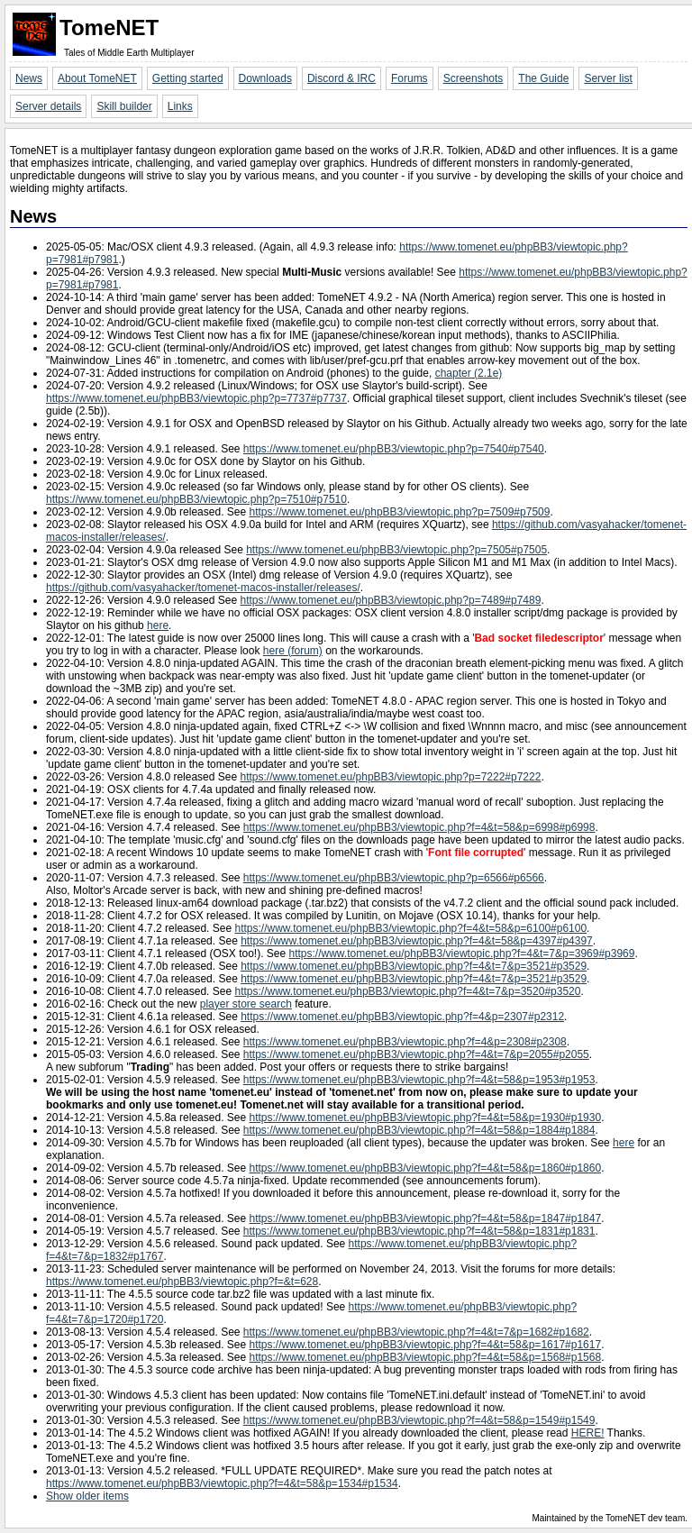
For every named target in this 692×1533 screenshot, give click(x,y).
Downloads (265, 78)
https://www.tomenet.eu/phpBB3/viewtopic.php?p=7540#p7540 (393, 449)
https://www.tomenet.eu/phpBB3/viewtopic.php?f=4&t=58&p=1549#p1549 (419, 1420)
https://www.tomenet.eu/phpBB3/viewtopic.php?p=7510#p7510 (196, 499)
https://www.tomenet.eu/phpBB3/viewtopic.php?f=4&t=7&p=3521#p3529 (414, 966)
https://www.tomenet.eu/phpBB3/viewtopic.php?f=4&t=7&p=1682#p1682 (416, 1332)
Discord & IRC (341, 78)
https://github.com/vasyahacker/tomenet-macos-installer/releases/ (203, 587)
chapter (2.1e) (469, 373)
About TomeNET (97, 78)
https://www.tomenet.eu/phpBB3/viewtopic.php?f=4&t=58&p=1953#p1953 (419, 1079)
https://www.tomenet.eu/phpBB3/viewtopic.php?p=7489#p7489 (390, 600)
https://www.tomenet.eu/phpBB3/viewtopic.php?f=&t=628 (182, 1281)
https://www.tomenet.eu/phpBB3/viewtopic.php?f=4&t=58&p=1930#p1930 (426, 1117)
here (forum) (293, 650)
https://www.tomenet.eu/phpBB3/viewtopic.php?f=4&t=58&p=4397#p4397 (417, 941)
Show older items (87, 1496)
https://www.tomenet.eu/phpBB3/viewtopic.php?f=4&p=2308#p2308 (405, 1042)
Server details (48, 106)
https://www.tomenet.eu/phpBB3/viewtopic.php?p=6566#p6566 (393, 877)
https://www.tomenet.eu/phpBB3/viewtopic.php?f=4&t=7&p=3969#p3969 (462, 953)
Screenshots (473, 78)
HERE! (588, 1433)
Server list (608, 78)
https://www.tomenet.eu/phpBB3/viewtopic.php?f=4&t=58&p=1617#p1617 (426, 1344)
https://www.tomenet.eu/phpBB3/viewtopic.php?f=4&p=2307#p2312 (402, 1016)
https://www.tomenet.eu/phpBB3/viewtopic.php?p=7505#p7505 (396, 549)
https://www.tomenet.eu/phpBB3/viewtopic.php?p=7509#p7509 (400, 512)
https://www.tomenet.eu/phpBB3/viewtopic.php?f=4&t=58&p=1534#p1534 (222, 1483)
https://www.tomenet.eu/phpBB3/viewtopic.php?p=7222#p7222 (390, 777)
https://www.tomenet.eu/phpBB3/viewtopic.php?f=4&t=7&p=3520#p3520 (407, 991)
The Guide (543, 78)
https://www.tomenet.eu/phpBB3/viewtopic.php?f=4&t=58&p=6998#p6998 (419, 827)
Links (180, 106)
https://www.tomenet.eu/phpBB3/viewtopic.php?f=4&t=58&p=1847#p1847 (426, 1218)
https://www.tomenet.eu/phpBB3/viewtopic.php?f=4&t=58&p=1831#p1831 (419, 1231)
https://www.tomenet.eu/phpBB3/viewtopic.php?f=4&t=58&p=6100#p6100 (410, 928)
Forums (409, 78)
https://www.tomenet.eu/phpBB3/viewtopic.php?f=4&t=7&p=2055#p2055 (416, 1054)
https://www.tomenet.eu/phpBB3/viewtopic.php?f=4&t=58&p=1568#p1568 (426, 1357)
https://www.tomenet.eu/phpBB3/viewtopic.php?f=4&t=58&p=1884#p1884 (419, 1130)
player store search (246, 1004)
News (28, 78)
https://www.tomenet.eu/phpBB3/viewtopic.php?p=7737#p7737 (196, 398)
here (157, 625)
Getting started (187, 78)
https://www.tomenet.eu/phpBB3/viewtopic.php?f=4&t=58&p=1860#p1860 (426, 1168)
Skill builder (123, 106)
